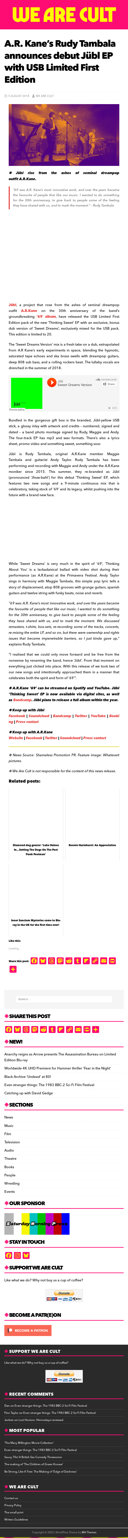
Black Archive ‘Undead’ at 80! (27, 1077)
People (9, 1175)
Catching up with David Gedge (28, 1093)
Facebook (17, 716)
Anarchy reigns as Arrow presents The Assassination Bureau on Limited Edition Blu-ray (60, 1057)
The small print (13, 1512)
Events (9, 1192)
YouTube (98, 716)
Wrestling (12, 1184)
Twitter (81, 716)
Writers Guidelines (16, 1519)
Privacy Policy (13, 1505)
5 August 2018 (18, 96)
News (8, 1117)
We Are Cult (45, 96)
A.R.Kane (29, 311)
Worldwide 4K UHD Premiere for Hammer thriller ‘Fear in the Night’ (57, 1068)
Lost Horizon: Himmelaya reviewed (40, 1420)
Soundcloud (39, 716)
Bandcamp (22, 700)
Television (12, 1142)
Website (16, 738)
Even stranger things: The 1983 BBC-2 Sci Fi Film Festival (49, 1085)
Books (9, 1167)
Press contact (27, 722)
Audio (9, 1150)
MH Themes (89, 1532)
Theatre (10, 1159)
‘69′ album (46, 317)
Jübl (12, 305)
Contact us (11, 1498)
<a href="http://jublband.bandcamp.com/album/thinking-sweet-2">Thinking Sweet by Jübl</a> (52, 529)
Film (7, 1134)
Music (8, 1126)
